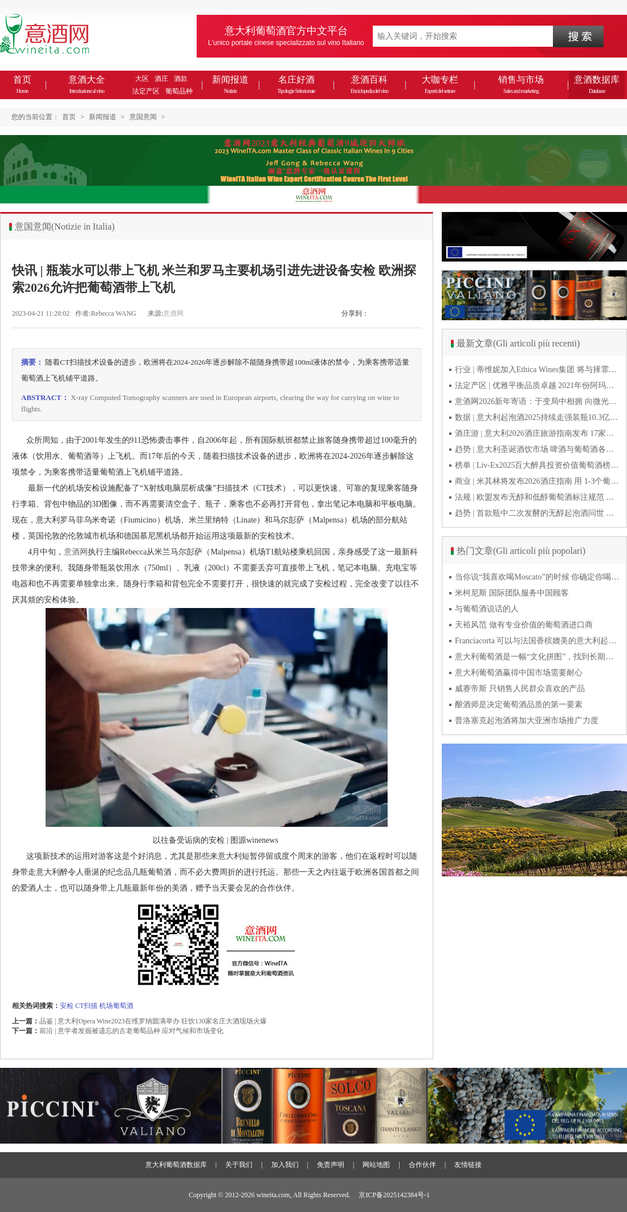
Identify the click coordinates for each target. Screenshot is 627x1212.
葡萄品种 (179, 91)
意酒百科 (369, 84)
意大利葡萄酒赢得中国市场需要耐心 (519, 672)
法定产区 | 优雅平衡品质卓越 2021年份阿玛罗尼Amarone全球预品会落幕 (537, 385)
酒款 (181, 79)
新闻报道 (230, 84)
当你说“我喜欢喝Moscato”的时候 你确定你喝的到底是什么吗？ (537, 577)
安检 (67, 1006)
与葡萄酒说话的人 (487, 609)
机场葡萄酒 (116, 1006)
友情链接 (468, 1165)
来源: (155, 313)
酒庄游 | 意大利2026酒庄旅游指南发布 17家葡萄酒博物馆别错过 (537, 433)
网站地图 (376, 1165)
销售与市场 (521, 84)
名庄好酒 (296, 84)
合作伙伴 (422, 1165)
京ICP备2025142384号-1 (394, 1195)
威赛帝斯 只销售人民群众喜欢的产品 (520, 688)
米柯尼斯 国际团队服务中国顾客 (512, 593)
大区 (142, 79)
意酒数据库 (597, 84)
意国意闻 (143, 117)
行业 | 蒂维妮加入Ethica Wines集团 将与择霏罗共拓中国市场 (537, 369)
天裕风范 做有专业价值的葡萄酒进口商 (524, 625)
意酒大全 (86, 84)
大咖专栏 (440, 84)
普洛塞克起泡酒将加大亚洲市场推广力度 (526, 720)
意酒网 (173, 313)
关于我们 (239, 1165)
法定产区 (146, 91)
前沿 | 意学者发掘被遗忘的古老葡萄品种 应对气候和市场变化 (131, 1031)
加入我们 (285, 1165)
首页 (22, 84)
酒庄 (161, 79)
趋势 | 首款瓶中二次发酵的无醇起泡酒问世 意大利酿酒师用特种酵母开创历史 (537, 513)
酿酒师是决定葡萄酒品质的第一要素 (519, 704)
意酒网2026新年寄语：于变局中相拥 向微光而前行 (537, 401)
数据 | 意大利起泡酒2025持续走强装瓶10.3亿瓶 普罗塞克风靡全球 (537, 417)
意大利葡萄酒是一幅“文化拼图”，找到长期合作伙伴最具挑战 (537, 656)
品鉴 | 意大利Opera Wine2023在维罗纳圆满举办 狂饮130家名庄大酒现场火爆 (153, 1021)
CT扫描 (86, 1006)
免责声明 (330, 1165)
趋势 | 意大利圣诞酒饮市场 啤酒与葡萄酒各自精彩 (537, 449)
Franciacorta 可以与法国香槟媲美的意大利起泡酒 (537, 640)
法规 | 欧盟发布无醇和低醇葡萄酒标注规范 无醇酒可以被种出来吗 (537, 497)
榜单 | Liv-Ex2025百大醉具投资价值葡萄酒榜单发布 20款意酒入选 (537, 465)
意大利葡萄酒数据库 (176, 1165)
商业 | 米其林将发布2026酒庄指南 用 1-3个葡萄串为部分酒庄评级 (537, 481)
